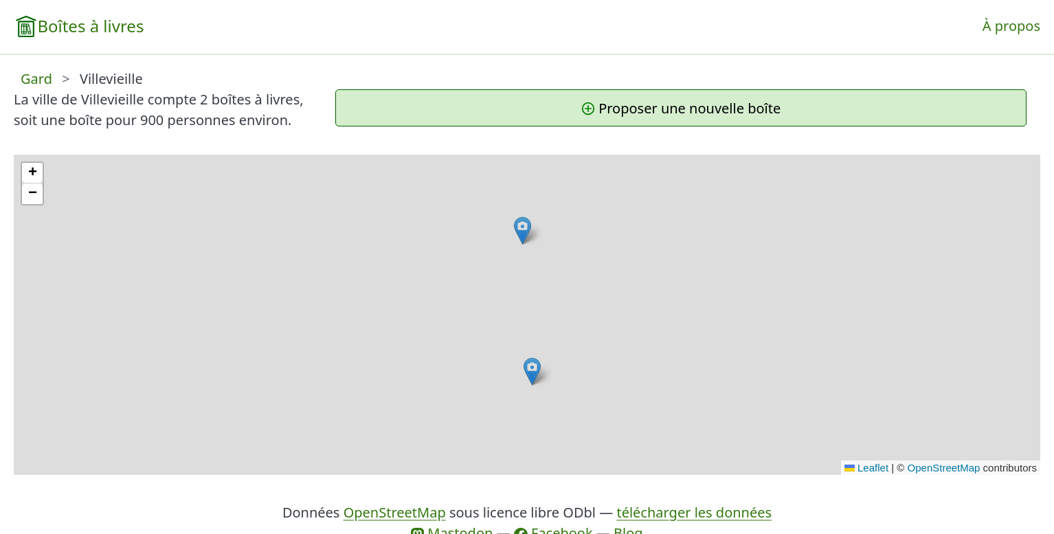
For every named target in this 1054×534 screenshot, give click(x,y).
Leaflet (866, 468)
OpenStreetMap (944, 468)
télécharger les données (694, 512)
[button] (532, 371)
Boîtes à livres (90, 25)
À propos (1011, 25)
